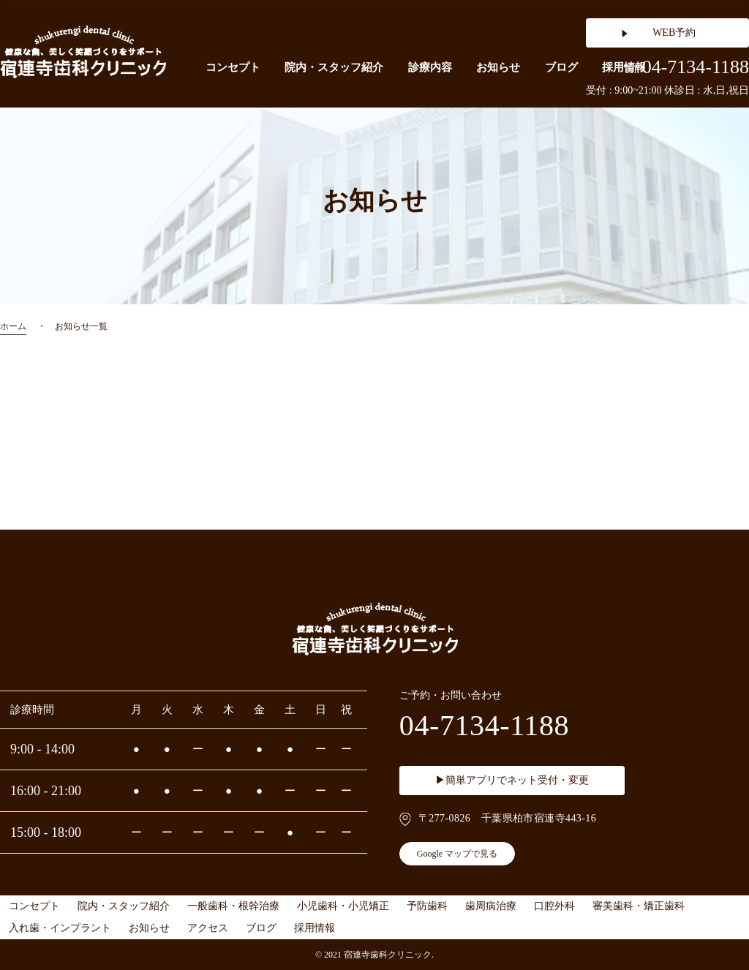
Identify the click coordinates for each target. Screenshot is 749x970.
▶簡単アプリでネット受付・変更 (512, 780)
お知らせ (498, 67)
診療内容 (430, 67)
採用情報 (314, 927)
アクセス (207, 927)
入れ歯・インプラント (60, 927)
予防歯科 (427, 906)
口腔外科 (554, 906)
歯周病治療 (490, 906)
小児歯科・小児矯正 (343, 906)
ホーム (13, 326)
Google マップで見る (457, 854)
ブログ (561, 67)
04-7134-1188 (686, 67)
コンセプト (233, 67)
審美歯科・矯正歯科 (638, 906)
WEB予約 (674, 32)
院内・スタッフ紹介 (334, 67)
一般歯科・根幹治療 (233, 906)
